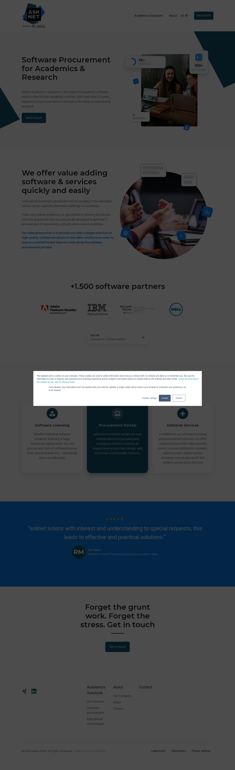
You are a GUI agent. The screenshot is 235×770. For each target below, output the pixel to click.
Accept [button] (165, 398)
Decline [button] (179, 398)
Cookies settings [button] (149, 398)
